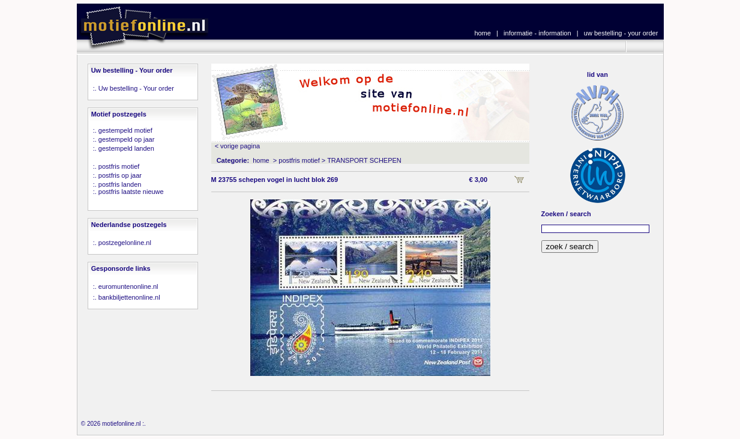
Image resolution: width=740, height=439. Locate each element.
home (482, 33)
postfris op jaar (120, 175)
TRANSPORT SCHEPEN (364, 160)
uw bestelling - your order (621, 33)
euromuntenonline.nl (128, 286)
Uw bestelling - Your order (136, 88)
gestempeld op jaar (126, 139)
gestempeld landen (126, 148)
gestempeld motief (125, 130)
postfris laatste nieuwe (131, 191)
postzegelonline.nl (124, 242)
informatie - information (537, 33)
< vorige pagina (237, 146)
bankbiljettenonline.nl (129, 297)
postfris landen (120, 184)
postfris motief (118, 166)
